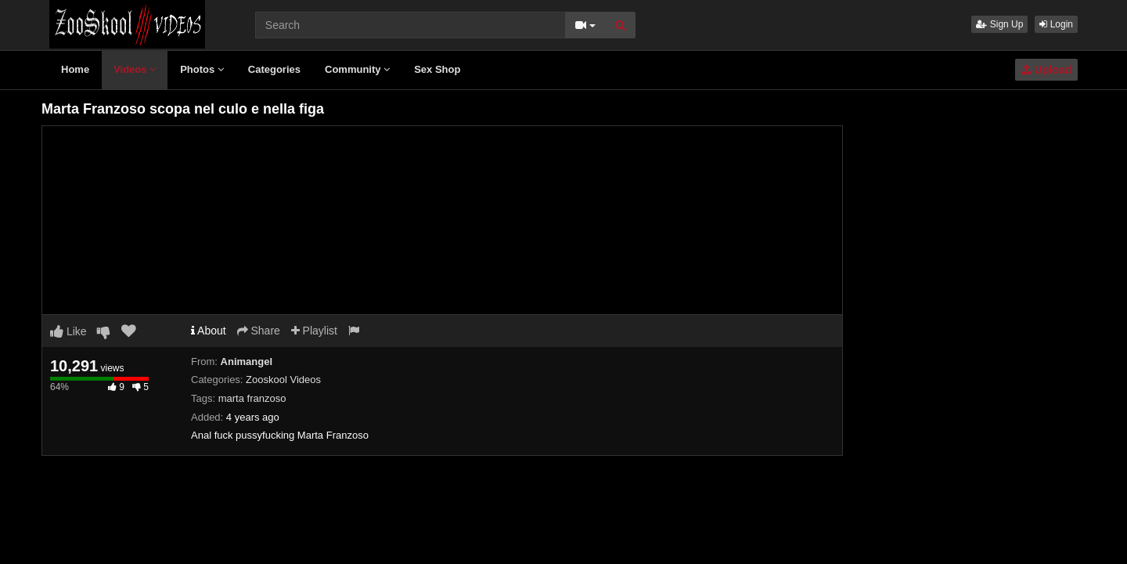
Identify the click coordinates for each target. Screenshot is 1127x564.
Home (75, 69)
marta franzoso (252, 398)
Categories (274, 69)
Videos (134, 69)
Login (1056, 24)
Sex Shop (437, 69)
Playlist (314, 330)
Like (68, 331)
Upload (1046, 69)
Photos (202, 69)
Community (357, 69)
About (208, 330)
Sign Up (999, 24)
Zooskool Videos (283, 379)
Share (258, 330)
